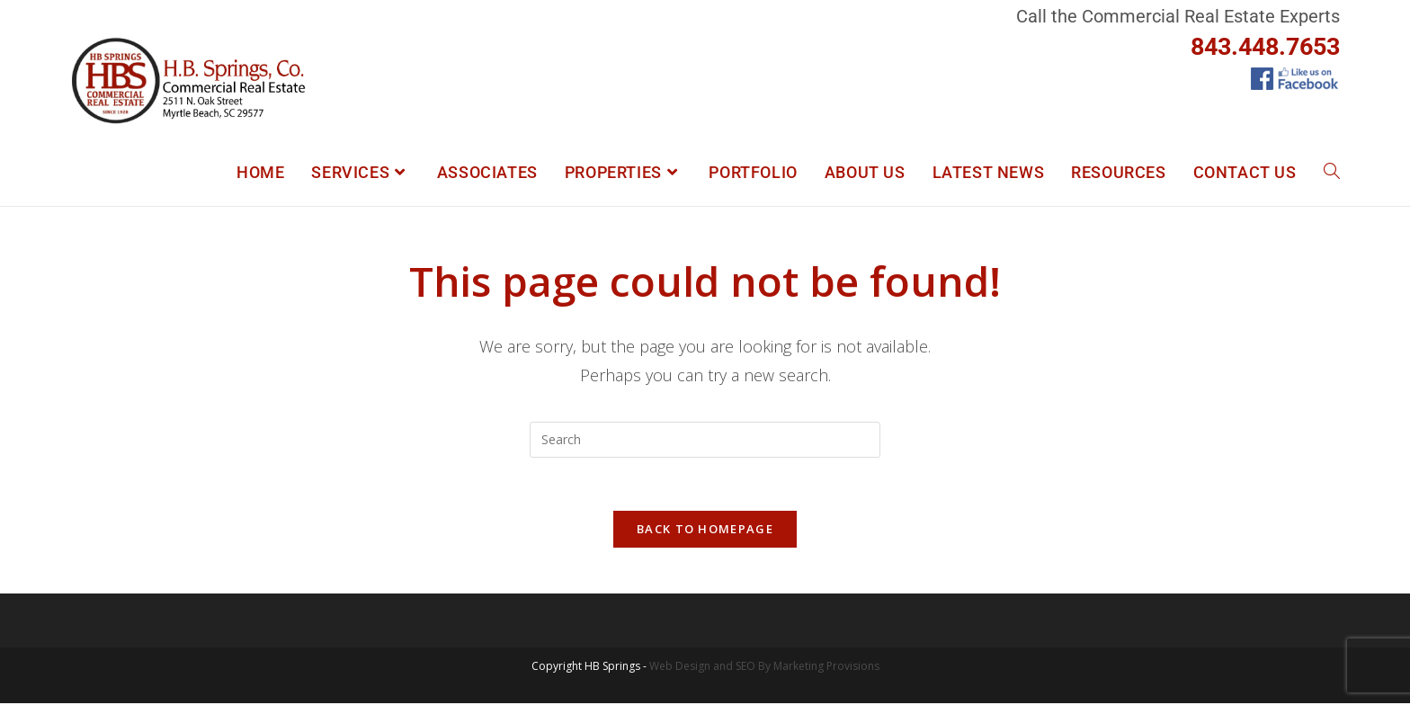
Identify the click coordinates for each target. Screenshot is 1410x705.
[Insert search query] (705, 440)
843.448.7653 (1265, 46)
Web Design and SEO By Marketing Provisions (764, 667)
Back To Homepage (705, 530)
